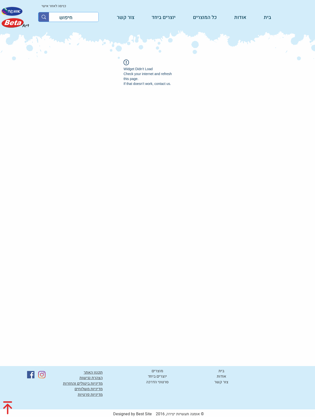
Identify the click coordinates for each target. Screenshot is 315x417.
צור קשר (221, 382)
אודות (221, 376)
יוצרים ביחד (157, 376)
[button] (158, 17)
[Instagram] (42, 374)
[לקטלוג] (15, 23)
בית (221, 371)
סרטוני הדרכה (157, 382)
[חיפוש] (77, 17)
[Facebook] (30, 374)
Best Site (144, 414)
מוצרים (157, 371)
